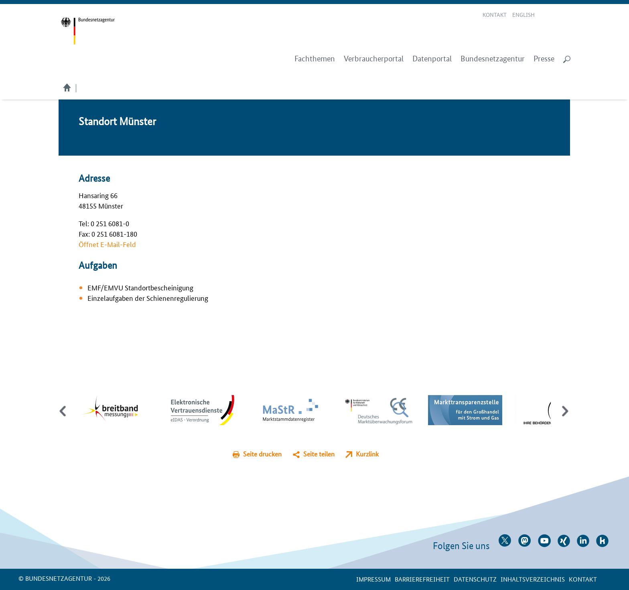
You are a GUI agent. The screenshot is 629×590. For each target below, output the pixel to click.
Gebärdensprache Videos (555, 15)
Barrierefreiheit (422, 579)
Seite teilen (319, 453)
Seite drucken (262, 453)
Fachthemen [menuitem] (314, 58)
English (523, 14)
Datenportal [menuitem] (432, 58)
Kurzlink (367, 453)
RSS (567, 15)
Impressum (373, 579)
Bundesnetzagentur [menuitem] (493, 58)
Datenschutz (475, 579)
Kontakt (495, 14)
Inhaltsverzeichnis (533, 579)
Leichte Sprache (546, 15)
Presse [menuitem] (544, 58)
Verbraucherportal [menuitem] (374, 58)
